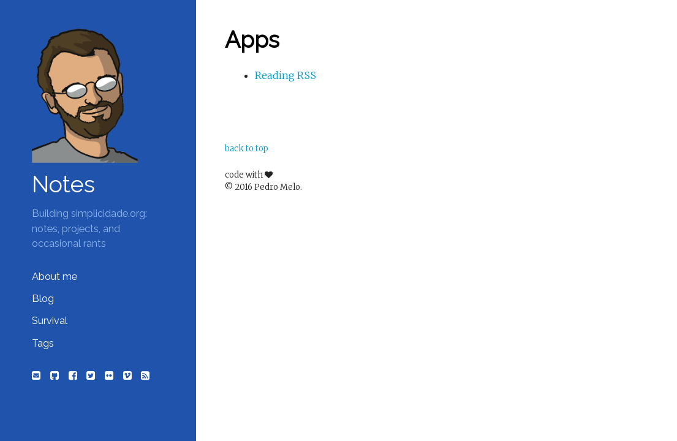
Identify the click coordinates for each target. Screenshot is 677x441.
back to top (246, 148)
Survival (49, 320)
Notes (63, 184)
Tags (43, 343)
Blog (43, 298)
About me (54, 276)
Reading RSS (285, 75)
